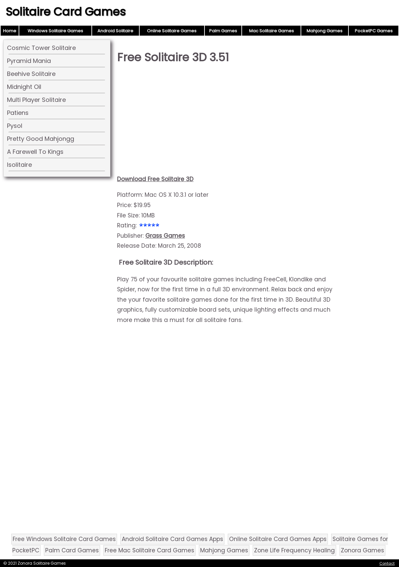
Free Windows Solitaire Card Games (64, 539)
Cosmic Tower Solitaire (41, 48)
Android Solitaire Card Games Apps (172, 539)
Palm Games (223, 31)
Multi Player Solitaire (36, 100)
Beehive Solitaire (31, 74)
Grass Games (165, 236)
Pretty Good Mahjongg (40, 139)
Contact (387, 563)
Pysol (14, 126)
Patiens (18, 113)
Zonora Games (362, 550)
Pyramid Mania (29, 61)
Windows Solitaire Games (55, 31)
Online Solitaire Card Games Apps (278, 539)
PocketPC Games (374, 31)
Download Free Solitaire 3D (155, 179)
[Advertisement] (226, 121)
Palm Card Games (72, 550)
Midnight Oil (24, 87)
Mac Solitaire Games (271, 31)
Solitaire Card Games (66, 12)
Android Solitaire (115, 31)
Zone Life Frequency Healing (294, 550)
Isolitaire (19, 164)
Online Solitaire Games (172, 31)
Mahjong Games (324, 31)
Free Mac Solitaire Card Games (149, 550)
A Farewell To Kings (35, 151)
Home (9, 31)
